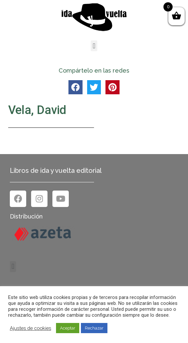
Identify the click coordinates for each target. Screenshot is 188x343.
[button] (94, 45)
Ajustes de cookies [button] (30, 328)
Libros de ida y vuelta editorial (56, 170)
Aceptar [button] (67, 328)
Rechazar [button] (94, 328)
